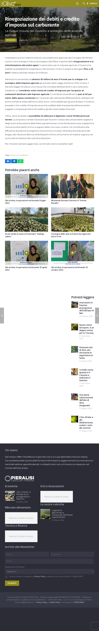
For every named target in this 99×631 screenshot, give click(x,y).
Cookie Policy (54, 602)
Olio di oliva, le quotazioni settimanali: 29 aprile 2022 (26, 268)
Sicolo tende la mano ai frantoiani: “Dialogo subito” (24, 235)
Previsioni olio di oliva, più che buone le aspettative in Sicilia (86, 352)
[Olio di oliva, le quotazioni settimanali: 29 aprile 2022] (26, 242)
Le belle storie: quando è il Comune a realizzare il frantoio (86, 375)
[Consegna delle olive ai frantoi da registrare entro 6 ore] (72, 209)
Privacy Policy (39, 576)
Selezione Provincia (14, 567)
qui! (71, 144)
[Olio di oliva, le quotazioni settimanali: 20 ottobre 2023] (72, 242)
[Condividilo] (8, 161)
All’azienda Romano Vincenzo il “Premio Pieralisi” (68, 201)
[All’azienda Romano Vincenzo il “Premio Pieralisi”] (72, 176)
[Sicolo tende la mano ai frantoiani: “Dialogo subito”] (26, 209)
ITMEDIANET (78, 602)
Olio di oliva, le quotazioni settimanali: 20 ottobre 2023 (69, 268)
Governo (14, 155)
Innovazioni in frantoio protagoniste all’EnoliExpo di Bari (86, 308)
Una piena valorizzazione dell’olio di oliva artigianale (86, 400)
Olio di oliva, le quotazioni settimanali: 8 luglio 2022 (25, 201)
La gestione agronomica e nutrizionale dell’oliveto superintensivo (62, 513)
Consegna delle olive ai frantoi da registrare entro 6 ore (71, 235)
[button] (77, 3)
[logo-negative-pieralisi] (19, 478)
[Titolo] (87, 3)
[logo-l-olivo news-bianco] (11, 3)
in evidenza (23, 155)
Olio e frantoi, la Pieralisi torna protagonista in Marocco (23, 495)
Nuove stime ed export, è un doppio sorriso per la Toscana (86, 329)
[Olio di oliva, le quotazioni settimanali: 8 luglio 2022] (26, 176)
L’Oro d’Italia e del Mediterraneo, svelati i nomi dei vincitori (86, 422)
